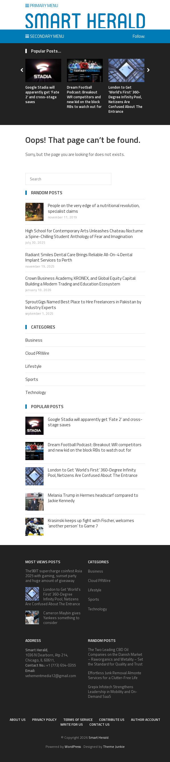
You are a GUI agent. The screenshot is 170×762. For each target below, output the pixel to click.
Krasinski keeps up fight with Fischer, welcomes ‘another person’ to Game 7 (91, 523)
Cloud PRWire (37, 353)
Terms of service (78, 719)
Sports (31, 379)
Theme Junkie (114, 746)
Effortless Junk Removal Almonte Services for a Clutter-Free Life (114, 675)
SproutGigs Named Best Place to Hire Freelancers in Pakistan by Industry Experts (83, 304)
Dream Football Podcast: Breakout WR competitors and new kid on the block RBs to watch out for (84, 96)
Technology (35, 392)
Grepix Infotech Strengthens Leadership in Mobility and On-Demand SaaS (112, 691)
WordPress (73, 746)
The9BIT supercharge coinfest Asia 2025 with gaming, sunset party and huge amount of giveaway (53, 575)
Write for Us (71, 724)
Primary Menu (41, 5)
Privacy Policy (44, 719)
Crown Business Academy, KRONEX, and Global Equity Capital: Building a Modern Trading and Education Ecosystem (80, 281)
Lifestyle (33, 366)
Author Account (145, 719)
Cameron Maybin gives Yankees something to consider (62, 617)
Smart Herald (98, 737)
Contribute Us (111, 719)
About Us (18, 719)
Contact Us (99, 724)
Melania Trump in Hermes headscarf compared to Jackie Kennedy (93, 498)
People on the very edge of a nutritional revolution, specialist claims (94, 208)
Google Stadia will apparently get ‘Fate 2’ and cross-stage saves (42, 94)
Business (33, 340)
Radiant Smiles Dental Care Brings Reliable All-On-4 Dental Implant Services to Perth (78, 257)
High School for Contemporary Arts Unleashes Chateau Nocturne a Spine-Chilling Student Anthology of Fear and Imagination (84, 233)
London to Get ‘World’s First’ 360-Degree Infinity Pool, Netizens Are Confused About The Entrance (125, 99)
